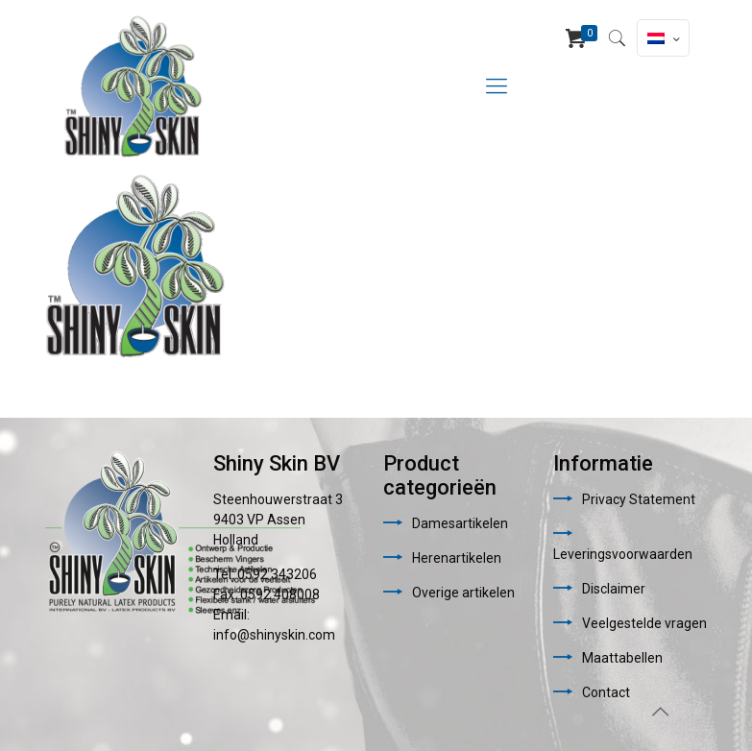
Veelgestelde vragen (644, 623)
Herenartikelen (456, 558)
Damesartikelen (460, 523)
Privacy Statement (638, 499)
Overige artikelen (463, 592)
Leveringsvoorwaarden (622, 554)
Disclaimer (613, 588)
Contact (606, 692)
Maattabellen (622, 658)
